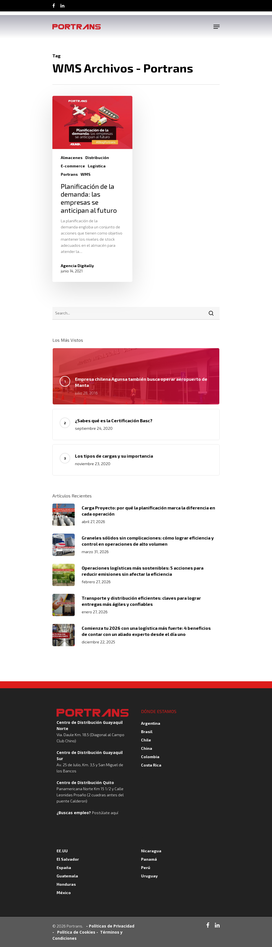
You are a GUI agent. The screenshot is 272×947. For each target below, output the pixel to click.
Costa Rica (151, 765)
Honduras (66, 884)
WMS (86, 174)
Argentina (150, 723)
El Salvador (68, 859)
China (146, 748)
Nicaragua (151, 850)
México (64, 892)
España (64, 867)
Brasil (146, 731)
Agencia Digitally (77, 265)
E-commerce (73, 165)
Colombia (150, 756)
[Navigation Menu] (216, 27)
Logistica (97, 165)
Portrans (69, 174)
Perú (145, 867)
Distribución (97, 157)
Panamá (149, 859)
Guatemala (67, 875)
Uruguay (149, 875)
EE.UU (62, 850)
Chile (146, 740)
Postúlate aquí (105, 812)
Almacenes (71, 157)
